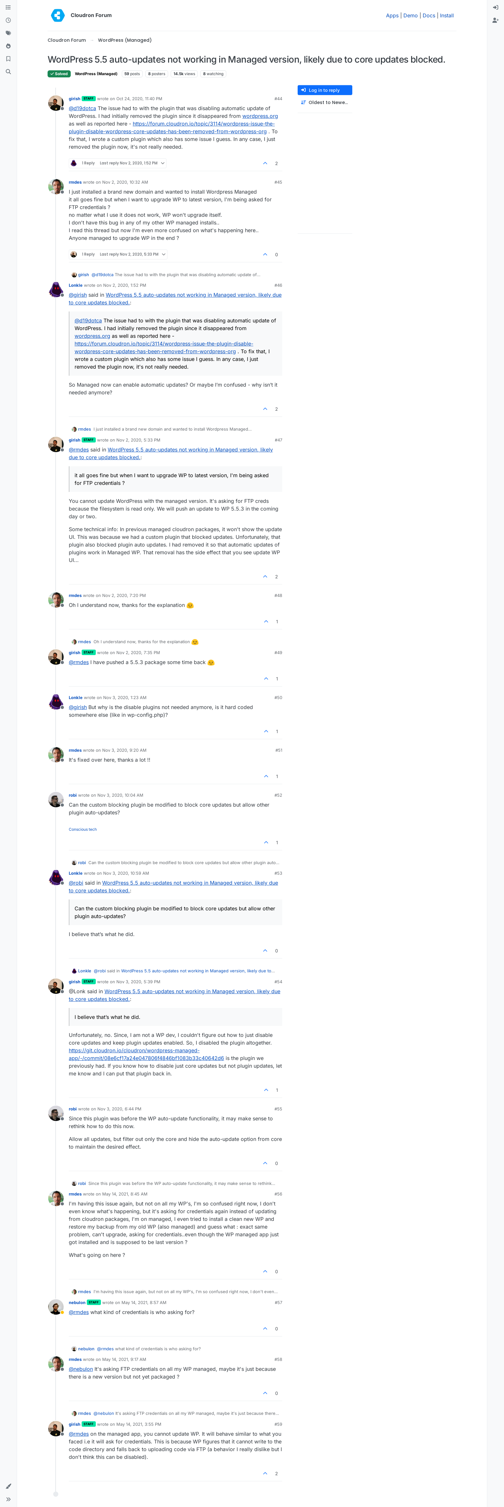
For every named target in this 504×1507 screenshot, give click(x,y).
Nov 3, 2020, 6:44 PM (119, 1108)
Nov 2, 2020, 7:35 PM (138, 652)
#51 (278, 750)
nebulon (77, 1302)
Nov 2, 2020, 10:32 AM (125, 182)
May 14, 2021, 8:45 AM (125, 1193)
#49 (278, 652)
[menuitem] (495, 8)
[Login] (495, 8)
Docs (429, 15)
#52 (278, 795)
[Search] (8, 72)
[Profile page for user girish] (56, 103)
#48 (278, 595)
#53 (278, 873)
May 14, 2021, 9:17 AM (124, 1359)
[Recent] (8, 20)
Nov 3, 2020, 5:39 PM (138, 981)
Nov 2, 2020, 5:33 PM (138, 439)
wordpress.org (260, 116)
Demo (410, 15)
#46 (278, 285)
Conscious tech (83, 829)
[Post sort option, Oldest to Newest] (325, 103)
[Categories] (8, 8)
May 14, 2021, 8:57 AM (144, 1302)
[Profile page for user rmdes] (56, 186)
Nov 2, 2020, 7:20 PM (124, 595)
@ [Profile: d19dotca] (82, 108)
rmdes (75, 182)
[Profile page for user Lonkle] (56, 289)
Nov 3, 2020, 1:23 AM (125, 697)
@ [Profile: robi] (76, 883)
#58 (278, 1359)
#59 (278, 1424)
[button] (8, 1486)
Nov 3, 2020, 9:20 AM (124, 750)
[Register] (495, 20)
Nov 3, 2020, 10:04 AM (120, 795)
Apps (392, 15)
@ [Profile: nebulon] (81, 1369)
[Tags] (8, 33)
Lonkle (76, 285)
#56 (278, 1193)
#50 (278, 697)
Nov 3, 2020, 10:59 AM (126, 873)
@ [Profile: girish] (78, 295)
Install (447, 15)
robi (73, 795)
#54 (278, 981)
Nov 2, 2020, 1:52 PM (124, 285)
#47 (278, 439)
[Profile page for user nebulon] (56, 1307)
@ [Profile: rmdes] (79, 449)
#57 (278, 1302)
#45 (278, 182)
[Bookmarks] (8, 59)
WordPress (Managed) (96, 73)
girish (74, 98)
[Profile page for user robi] (56, 799)
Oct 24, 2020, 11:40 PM (139, 98)
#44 (278, 98)
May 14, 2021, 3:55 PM (138, 1424)
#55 (278, 1108)
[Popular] (8, 46)
